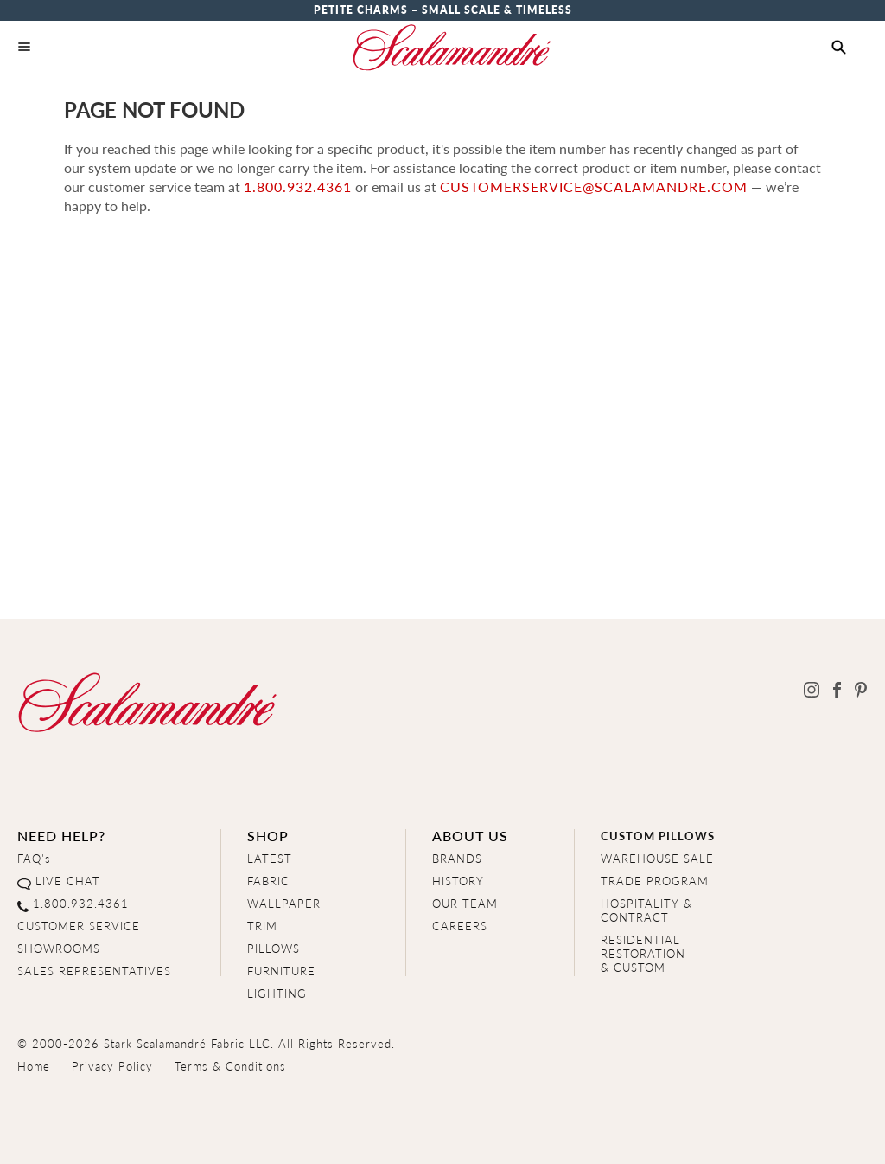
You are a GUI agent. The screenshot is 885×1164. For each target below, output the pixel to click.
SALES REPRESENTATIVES (94, 970)
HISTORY (458, 880)
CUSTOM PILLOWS (658, 835)
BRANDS (457, 858)
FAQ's (34, 858)
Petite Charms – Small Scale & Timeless (443, 10)
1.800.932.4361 (298, 186)
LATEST (269, 858)
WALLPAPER (284, 903)
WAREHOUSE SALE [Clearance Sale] (657, 858)
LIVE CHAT (67, 880)
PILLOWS (273, 948)
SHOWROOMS (58, 948)
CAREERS (459, 925)
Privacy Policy (112, 1066)
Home (33, 1066)
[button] (838, 47)
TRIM (262, 925)
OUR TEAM (465, 903)
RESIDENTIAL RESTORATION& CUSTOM (643, 953)
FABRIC (268, 880)
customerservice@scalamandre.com (594, 186)
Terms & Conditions (230, 1066)
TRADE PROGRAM (655, 880)
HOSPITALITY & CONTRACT (646, 910)
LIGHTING (277, 993)
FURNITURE (281, 970)
